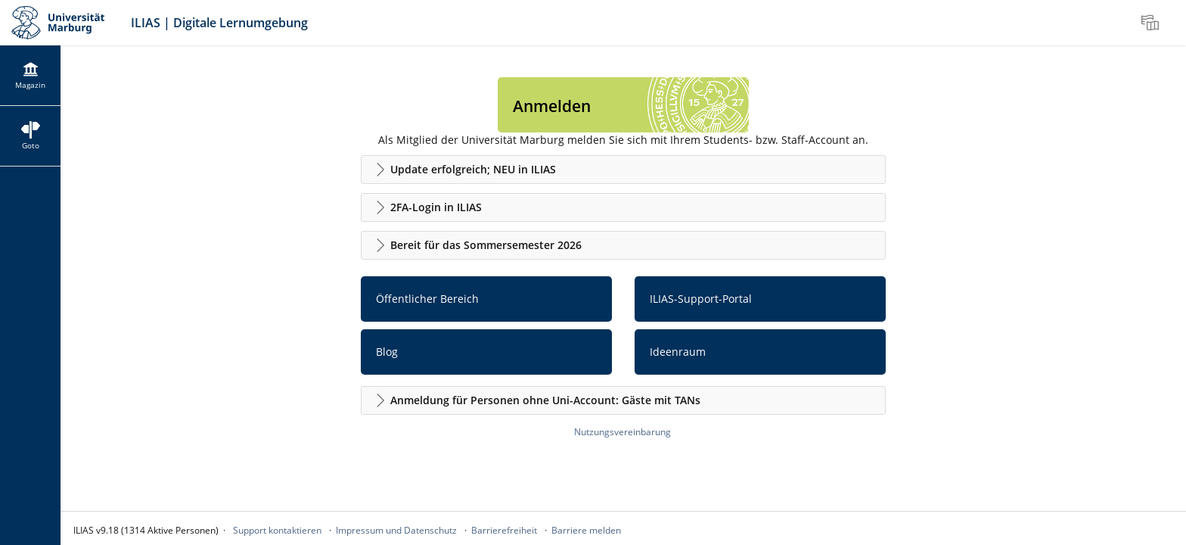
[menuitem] (1152, 22)
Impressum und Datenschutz (396, 530)
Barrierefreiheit (504, 530)
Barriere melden (586, 530)
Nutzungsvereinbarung (622, 431)
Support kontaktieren (277, 530)
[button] (623, 169)
